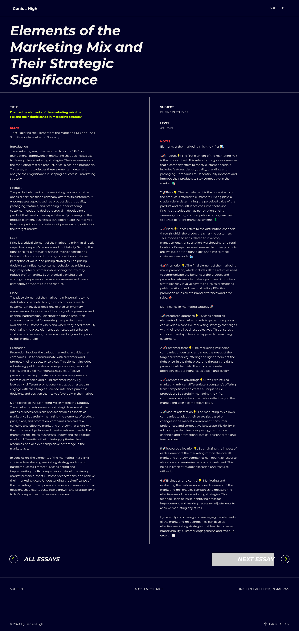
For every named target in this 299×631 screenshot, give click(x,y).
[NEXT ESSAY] (243, 559)
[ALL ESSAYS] (55, 559)
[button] (277, 7)
